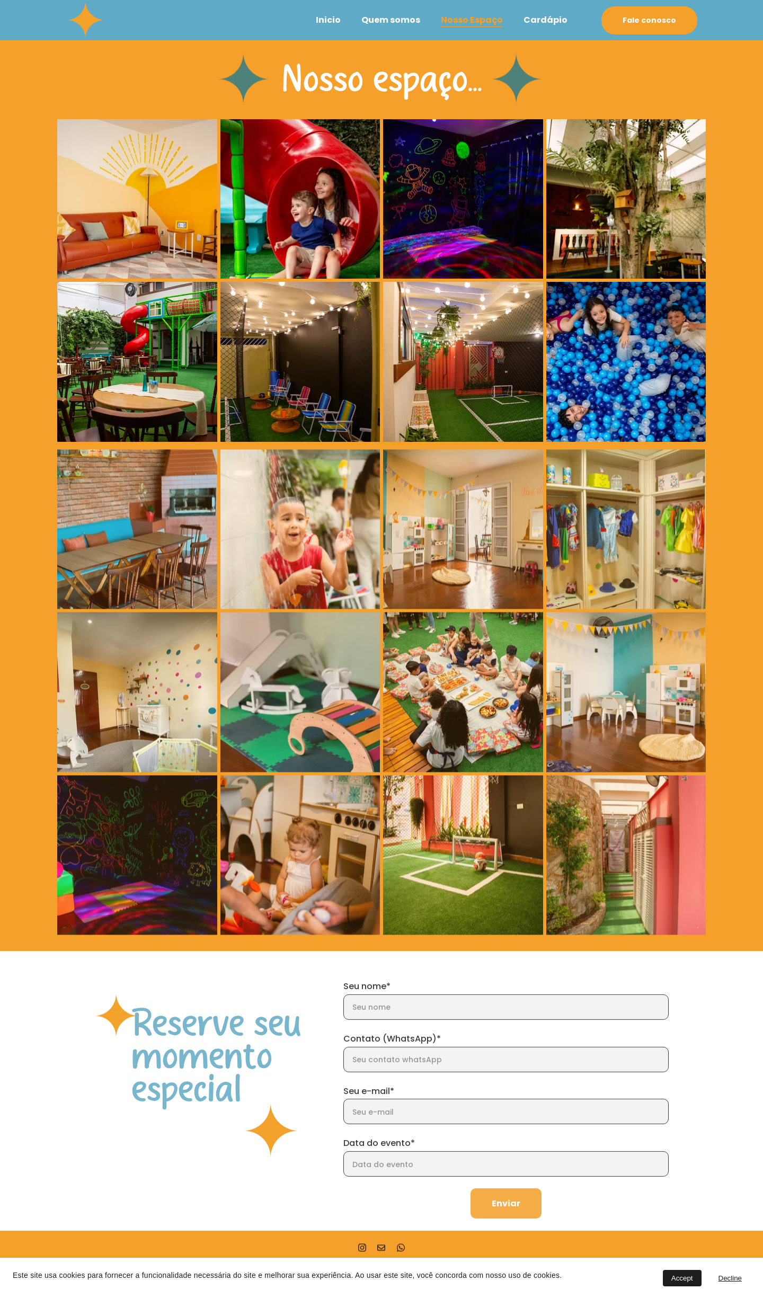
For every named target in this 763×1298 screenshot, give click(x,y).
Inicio (328, 20)
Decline (730, 1278)
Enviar (506, 1225)
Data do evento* (379, 1164)
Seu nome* (367, 1007)
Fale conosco (649, 20)
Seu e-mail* (368, 1112)
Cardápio (545, 20)
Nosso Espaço (472, 20)
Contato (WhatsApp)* (392, 1059)
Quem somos (390, 20)
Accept (682, 1278)
